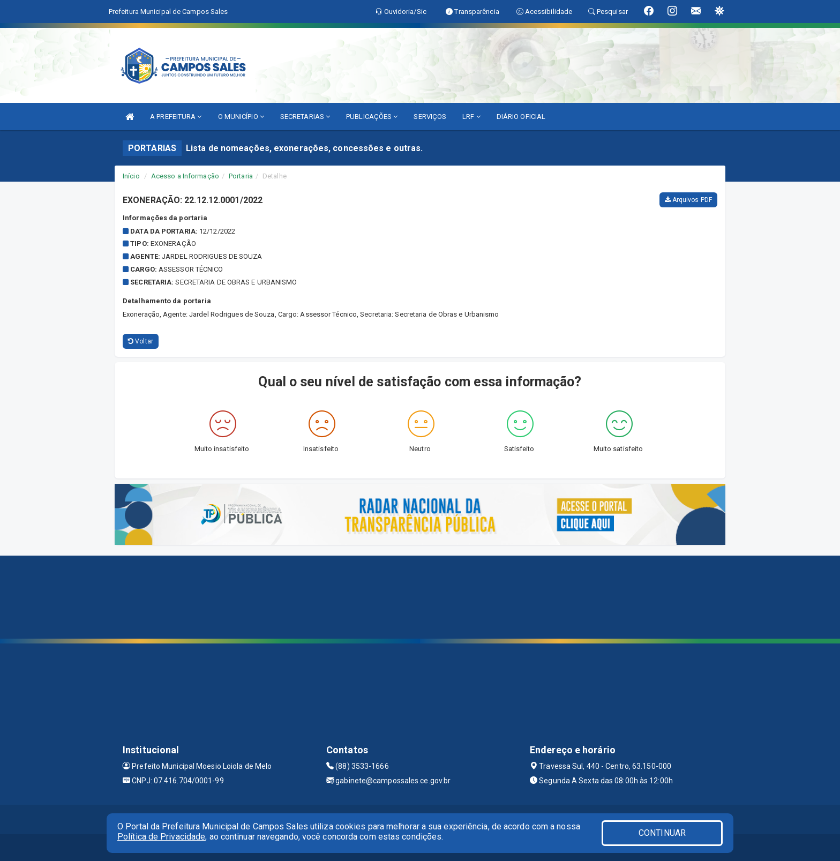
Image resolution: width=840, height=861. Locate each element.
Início (131, 176)
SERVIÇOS (430, 117)
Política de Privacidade (161, 837)
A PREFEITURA (175, 117)
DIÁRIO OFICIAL (521, 117)
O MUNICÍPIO (241, 117)
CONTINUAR (662, 833)
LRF (471, 117)
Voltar (140, 341)
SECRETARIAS (305, 117)
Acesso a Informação (185, 176)
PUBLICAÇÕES (372, 117)
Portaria (241, 176)
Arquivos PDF (688, 200)
